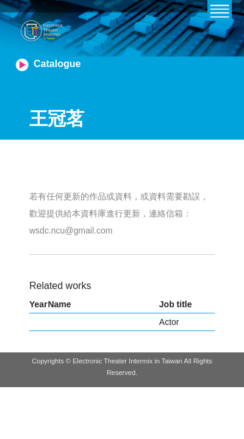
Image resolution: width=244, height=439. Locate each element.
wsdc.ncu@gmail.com (70, 230)
